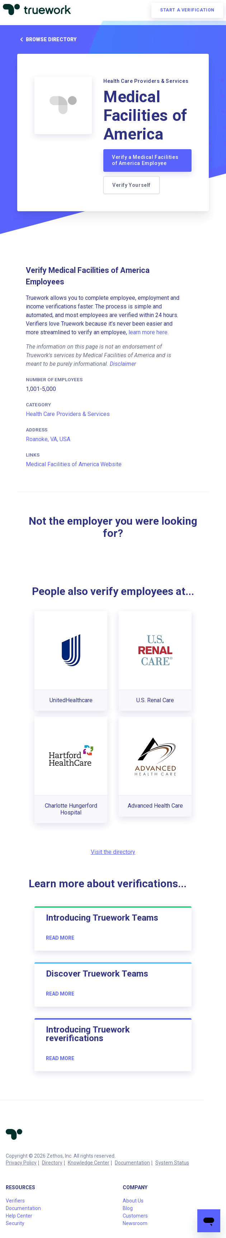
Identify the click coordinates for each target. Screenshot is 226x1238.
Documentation (132, 1163)
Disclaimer (123, 363)
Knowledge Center (88, 1163)
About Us (133, 1201)
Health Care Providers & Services (68, 414)
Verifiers (15, 1201)
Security (15, 1223)
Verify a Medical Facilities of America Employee (145, 160)
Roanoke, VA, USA (48, 439)
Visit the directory (113, 852)
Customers (135, 1216)
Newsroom (135, 1223)
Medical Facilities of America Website (74, 464)
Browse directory (46, 39)
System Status (172, 1163)
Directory (52, 1163)
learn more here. (148, 332)
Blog (128, 1208)
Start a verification (187, 10)
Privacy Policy (21, 1163)
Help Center (19, 1216)
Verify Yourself (131, 185)
